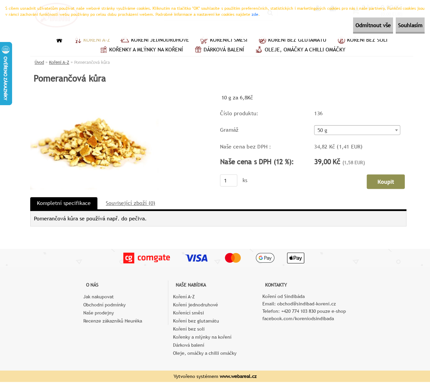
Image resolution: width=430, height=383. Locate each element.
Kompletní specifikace (64, 204)
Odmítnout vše (355, 25)
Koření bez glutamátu (291, 41)
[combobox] (357, 131)
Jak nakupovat (98, 297)
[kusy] (229, 181)
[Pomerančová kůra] (94, 95)
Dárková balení (218, 50)
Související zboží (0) (130, 204)
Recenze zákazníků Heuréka (112, 322)
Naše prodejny (98, 313)
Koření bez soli (361, 41)
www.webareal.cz (238, 377)
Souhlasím (404, 25)
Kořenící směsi (223, 41)
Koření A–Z (91, 41)
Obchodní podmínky (104, 305)
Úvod (39, 62)
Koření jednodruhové (154, 41)
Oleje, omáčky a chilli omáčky (299, 50)
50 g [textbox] (322, 131)
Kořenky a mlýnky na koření (140, 50)
